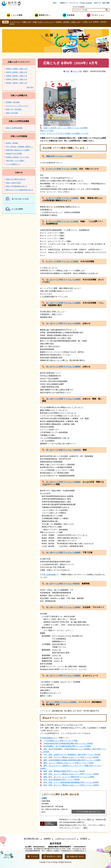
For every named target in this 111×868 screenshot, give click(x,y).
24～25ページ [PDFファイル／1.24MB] (63, 552)
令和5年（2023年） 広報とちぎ (16, 79)
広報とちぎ (26, 22)
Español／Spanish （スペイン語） (18, 157)
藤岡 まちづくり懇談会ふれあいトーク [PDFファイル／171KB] (68, 763)
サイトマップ (73, 3)
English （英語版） (12, 143)
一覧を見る (30, 87)
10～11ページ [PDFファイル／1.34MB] (63, 280)
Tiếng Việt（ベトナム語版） (15, 160)
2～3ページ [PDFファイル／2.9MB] (61, 169)
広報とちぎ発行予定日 (13, 183)
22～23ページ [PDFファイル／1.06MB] (63, 482)
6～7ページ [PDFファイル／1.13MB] (62, 221)
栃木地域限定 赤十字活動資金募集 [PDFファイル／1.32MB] (67, 746)
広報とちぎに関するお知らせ (15, 179)
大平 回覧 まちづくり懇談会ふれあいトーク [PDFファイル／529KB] (71, 757)
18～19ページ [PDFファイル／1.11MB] (63, 399)
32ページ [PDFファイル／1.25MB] (61, 702)
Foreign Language (86, 3)
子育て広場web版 (48, 574)
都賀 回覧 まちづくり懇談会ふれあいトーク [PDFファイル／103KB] (71, 774)
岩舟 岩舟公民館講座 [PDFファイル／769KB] (61, 779)
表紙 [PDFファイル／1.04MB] (59, 156)
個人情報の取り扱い (31, 839)
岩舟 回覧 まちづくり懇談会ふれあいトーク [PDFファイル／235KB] (71, 785)
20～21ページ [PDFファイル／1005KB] (63, 450)
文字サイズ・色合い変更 (101, 3)
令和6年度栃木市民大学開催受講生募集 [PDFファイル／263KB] (68, 743)
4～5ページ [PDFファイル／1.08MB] (62, 198)
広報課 (44, 798)
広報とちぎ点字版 (12, 113)
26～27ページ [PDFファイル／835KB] (63, 584)
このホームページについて (65, 839)
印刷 (67, 71)
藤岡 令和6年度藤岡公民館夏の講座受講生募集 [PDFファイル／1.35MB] (71, 760)
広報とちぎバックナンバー (43, 22)
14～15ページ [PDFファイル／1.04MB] (63, 323)
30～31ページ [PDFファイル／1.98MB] (63, 675)
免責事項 (47, 839)
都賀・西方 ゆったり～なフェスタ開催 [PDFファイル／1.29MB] (68, 777)
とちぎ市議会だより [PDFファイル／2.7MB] (60, 741)
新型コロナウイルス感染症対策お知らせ (19, 190)
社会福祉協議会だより (48, 738)
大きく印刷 (77, 71)
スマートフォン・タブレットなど (17, 106)
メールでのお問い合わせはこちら (88, 812)
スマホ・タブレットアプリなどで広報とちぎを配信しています (64, 133)
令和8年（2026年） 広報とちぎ (16, 69)
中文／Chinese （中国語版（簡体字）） (19, 146)
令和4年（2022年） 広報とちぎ (16, 83)
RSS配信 (83, 839)
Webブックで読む (47, 131)
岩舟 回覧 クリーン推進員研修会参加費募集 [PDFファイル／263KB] (71, 782)
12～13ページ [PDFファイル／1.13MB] (63, 303)
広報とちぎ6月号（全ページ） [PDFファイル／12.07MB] (65, 128)
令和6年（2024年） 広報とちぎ (68, 22)
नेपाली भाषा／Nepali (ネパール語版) (17, 150)
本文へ (55, 3)
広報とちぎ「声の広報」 (14, 109)
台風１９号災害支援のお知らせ (16, 186)
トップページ (15, 22)
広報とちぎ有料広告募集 (19, 121)
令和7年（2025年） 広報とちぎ (16, 72)
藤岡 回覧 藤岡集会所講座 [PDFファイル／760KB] (64, 771)
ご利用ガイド (63, 3)
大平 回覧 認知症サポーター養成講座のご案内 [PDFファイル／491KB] (71, 754)
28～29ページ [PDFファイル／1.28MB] (63, 607)
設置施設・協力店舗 (12, 102)
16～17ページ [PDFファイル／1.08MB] (63, 367)
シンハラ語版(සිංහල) (13, 164)
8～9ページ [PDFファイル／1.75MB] (62, 261)
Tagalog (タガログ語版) (14, 153)
